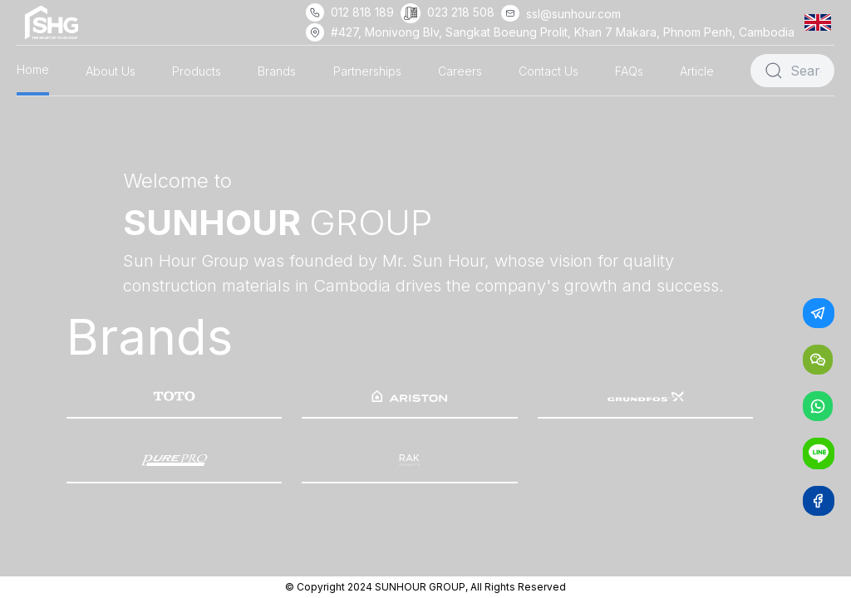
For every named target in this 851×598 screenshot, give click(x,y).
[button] (821, 22)
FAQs (629, 71)
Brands (277, 71)
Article (697, 71)
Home (33, 69)
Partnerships (367, 71)
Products (196, 71)
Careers (460, 71)
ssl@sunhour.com (573, 14)
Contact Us (548, 71)
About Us (110, 71)
